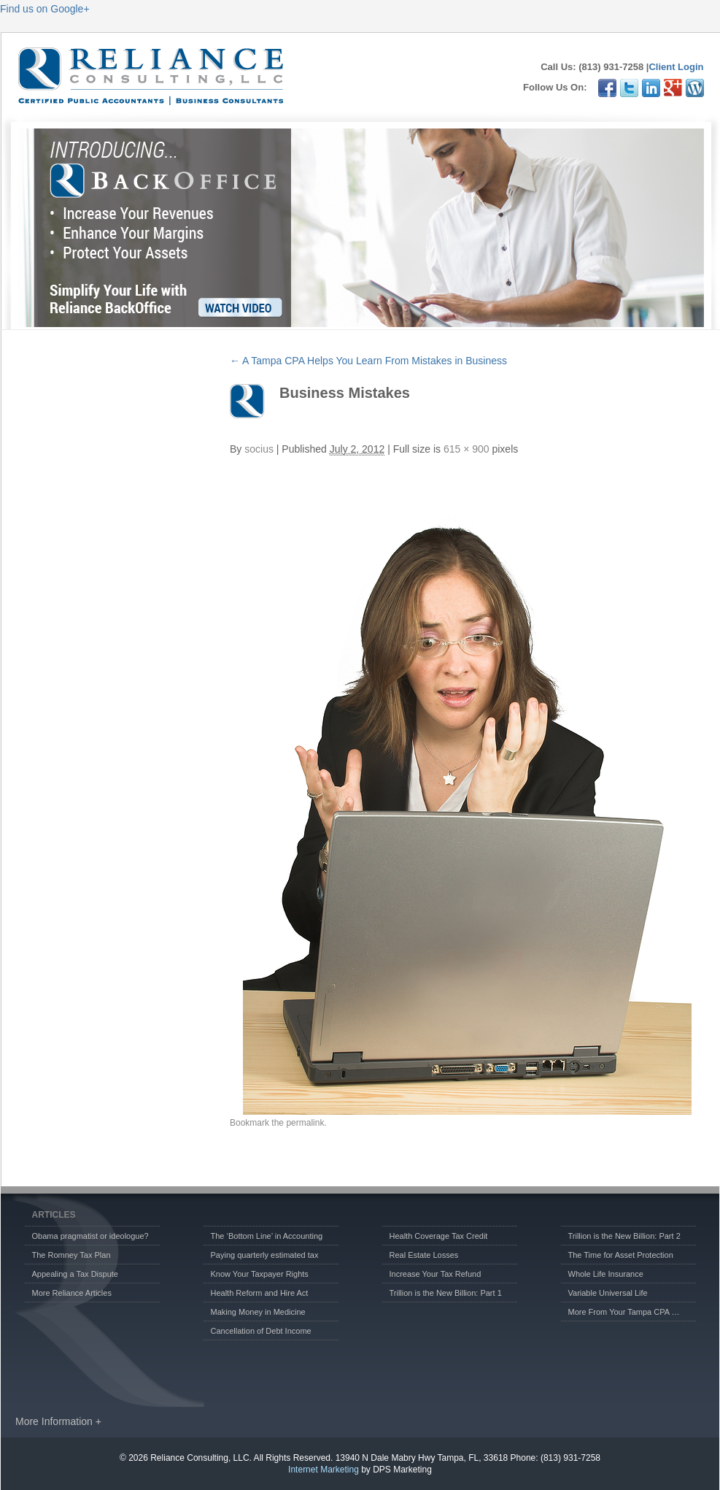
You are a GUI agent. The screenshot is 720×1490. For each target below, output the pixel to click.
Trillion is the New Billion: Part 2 (624, 1236)
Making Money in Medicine (258, 1311)
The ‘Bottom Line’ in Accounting (267, 1236)
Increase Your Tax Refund (435, 1274)
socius (259, 449)
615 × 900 (466, 449)
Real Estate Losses (424, 1255)
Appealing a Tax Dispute (75, 1274)
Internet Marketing (323, 1469)
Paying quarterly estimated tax (265, 1255)
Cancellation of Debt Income (261, 1330)
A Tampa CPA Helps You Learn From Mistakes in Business (368, 360)
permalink (305, 1123)
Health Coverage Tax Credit (439, 1236)
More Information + (58, 1421)
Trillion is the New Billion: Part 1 (446, 1293)
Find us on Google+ (45, 9)
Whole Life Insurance (605, 1274)
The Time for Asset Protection (620, 1255)
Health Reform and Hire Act (260, 1293)
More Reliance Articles (72, 1293)
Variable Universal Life (608, 1293)
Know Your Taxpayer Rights (260, 1274)
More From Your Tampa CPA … (624, 1311)
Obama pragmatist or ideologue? (90, 1236)
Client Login (676, 66)
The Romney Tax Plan (71, 1255)
